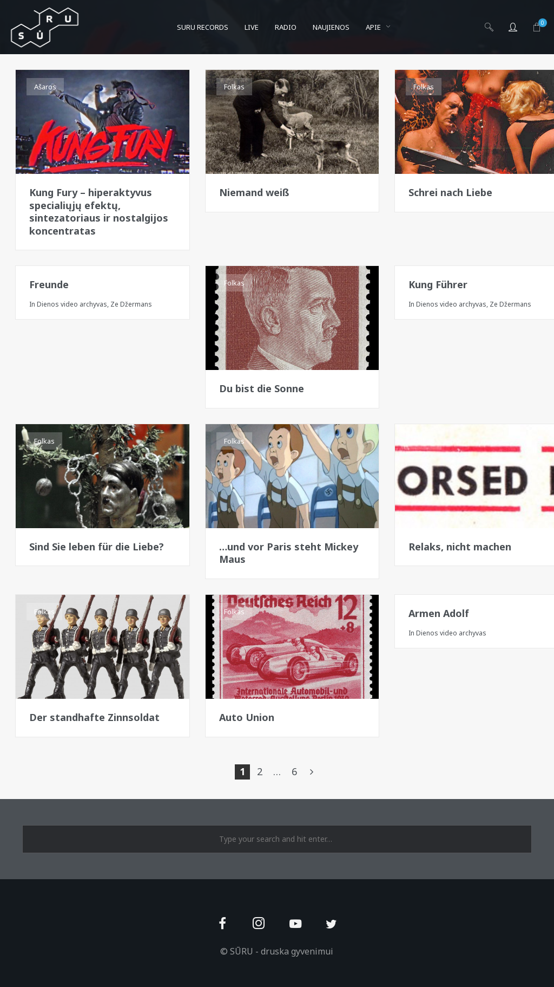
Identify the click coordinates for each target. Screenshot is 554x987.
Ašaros (45, 87)
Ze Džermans (131, 304)
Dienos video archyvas (72, 304)
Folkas (234, 87)
